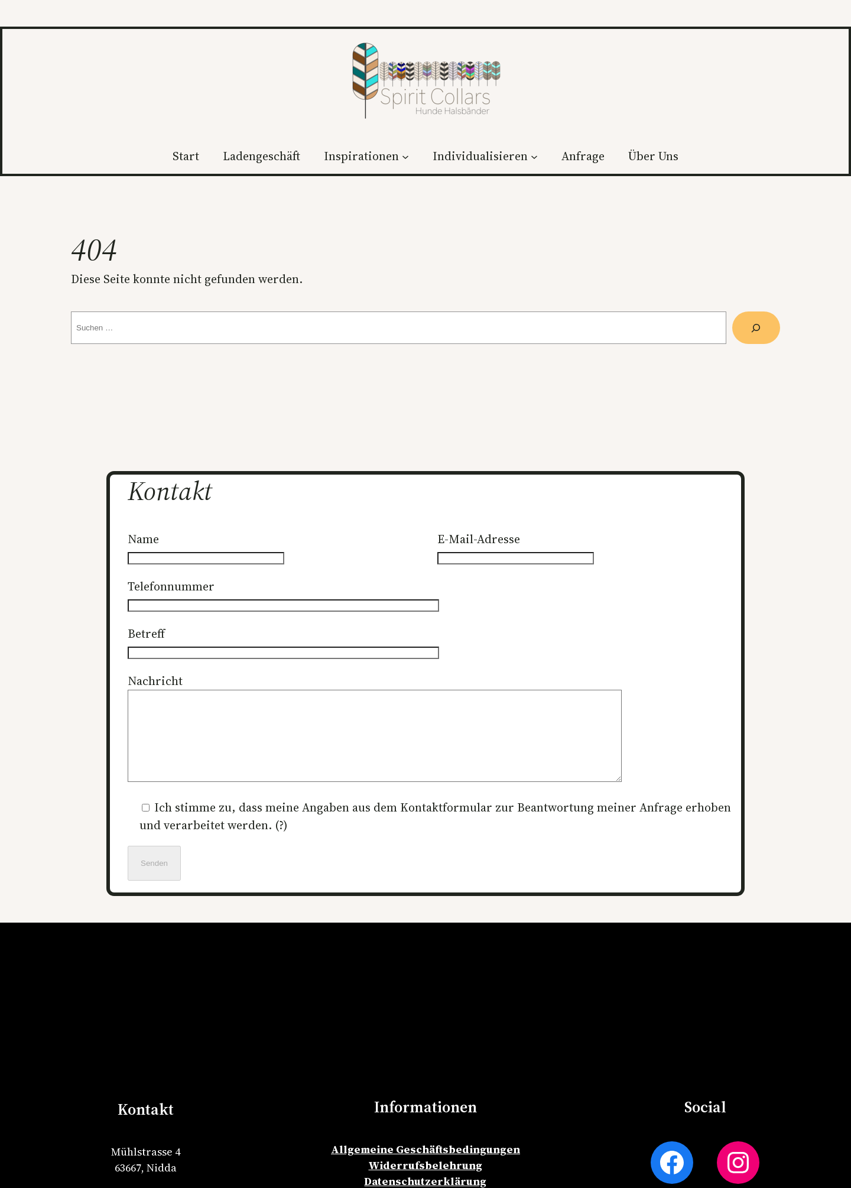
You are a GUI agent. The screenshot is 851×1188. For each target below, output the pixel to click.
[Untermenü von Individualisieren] (534, 156)
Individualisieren (480, 156)
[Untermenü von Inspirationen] (405, 156)
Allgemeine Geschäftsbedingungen (425, 1167)
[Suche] (756, 327)
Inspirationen (361, 156)
